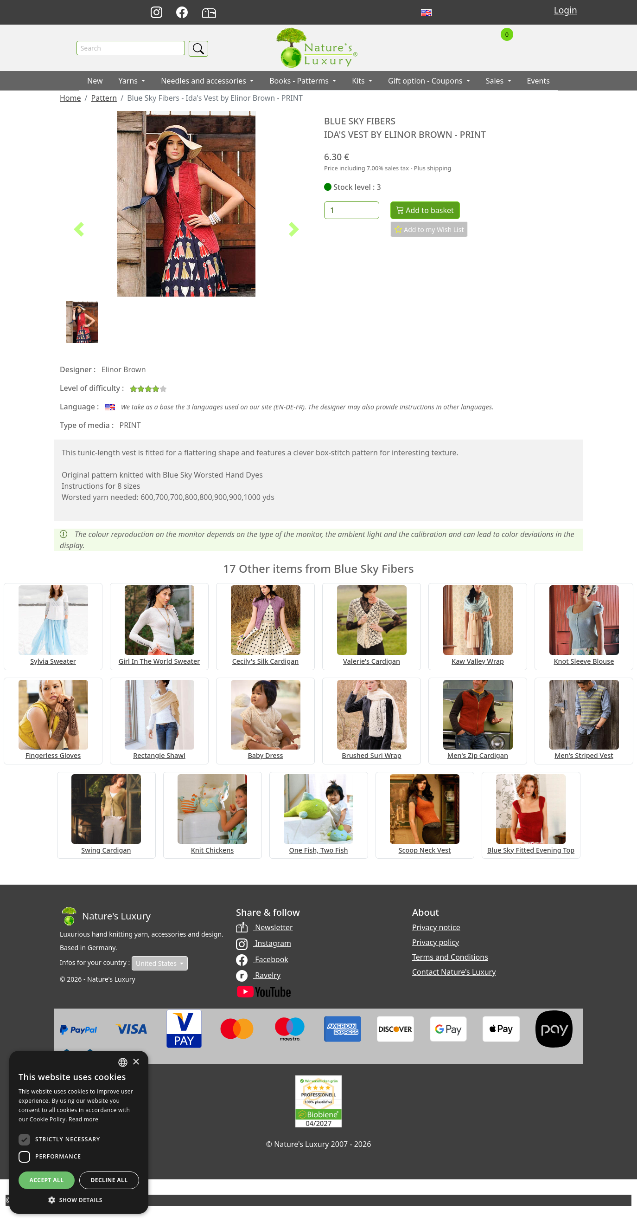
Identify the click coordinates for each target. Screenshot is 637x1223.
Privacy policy (435, 943)
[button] (79, 229)
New (94, 81)
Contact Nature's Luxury (454, 972)
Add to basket (425, 211)
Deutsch (406, 12)
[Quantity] (351, 211)
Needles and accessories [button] (204, 81)
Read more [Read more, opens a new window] (83, 1119)
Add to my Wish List (429, 230)
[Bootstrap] (105, 916)
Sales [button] (496, 81)
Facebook (262, 959)
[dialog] (78, 1132)
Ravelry (258, 975)
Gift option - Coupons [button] (426, 81)
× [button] (135, 1062)
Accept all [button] (47, 1180)
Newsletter (264, 928)
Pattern (104, 98)
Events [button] (538, 81)
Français (446, 12)
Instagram (263, 943)
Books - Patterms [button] (300, 81)
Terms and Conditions (450, 957)
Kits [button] (359, 81)
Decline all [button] (109, 1180)
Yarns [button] (129, 81)
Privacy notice (436, 928)
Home (70, 98)
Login (565, 10)
